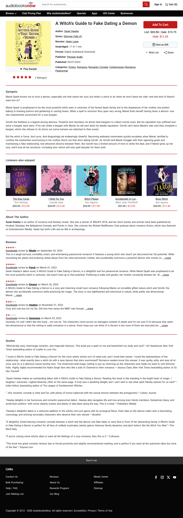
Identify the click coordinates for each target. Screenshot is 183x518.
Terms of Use (105, 510)
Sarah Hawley (71, 31)
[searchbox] (91, 4)
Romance (82, 67)
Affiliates (98, 482)
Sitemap (98, 488)
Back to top (91, 460)
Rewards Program (59, 488)
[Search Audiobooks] (146, 4)
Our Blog (54, 494)
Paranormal (61, 70)
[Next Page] (175, 180)
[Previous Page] (8, 180)
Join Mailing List (15, 494)
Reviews (54, 476)
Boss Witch (162, 199)
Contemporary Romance (122, 67)
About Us (55, 482)
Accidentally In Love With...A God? (126, 199)
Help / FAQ (11, 488)
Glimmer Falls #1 (73, 36)
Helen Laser (72, 41)
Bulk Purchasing (14, 482)
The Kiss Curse (21, 199)
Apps (94, 13)
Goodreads (11, 250)
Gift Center (109, 13)
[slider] (22, 77)
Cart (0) (171, 4)
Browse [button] (11, 13)
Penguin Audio (75, 56)
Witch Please (91, 199)
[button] (28, 43)
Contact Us (12, 476)
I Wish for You (56, 199)
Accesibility (80, 510)
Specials (81, 13)
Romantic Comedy (98, 67)
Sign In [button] (158, 4)
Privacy (92, 510)
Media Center (101, 476)
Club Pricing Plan (31, 13)
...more (167, 258)
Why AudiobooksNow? (59, 13)
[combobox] (95, 4)
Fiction (72, 67)
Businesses (127, 13)
